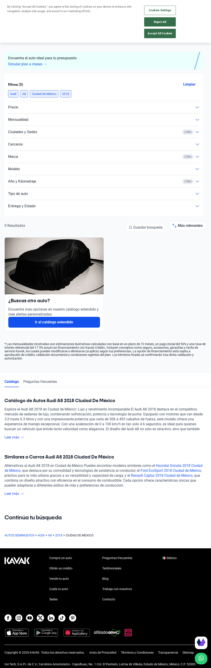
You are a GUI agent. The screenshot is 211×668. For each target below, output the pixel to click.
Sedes (53, 599)
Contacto (108, 599)
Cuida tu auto (58, 589)
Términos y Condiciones (137, 652)
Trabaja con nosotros (117, 589)
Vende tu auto (59, 578)
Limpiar (189, 84)
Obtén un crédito (60, 568)
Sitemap (188, 652)
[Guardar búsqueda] (145, 227)
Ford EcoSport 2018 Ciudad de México (171, 470)
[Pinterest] (72, 618)
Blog (105, 578)
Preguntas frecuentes (40, 381)
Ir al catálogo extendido (54, 322)
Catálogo (11, 381)
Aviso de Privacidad (102, 652)
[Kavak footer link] (17, 579)
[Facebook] (8, 618)
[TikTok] (61, 618)
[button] (13, 93)
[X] (40, 618)
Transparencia (168, 652)
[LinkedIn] (51, 618)
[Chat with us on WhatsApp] (201, 658)
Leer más (14, 437)
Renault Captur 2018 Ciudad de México (162, 475)
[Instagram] (18, 618)
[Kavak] (11, 6)
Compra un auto (60, 558)
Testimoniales (111, 568)
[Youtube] (29, 618)
